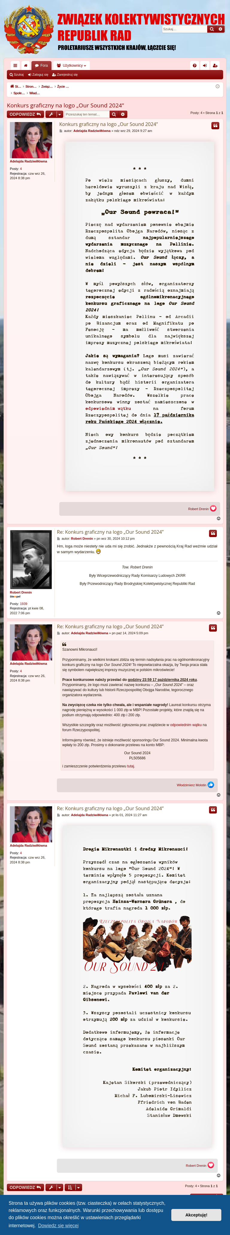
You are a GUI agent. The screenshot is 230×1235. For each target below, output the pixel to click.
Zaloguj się (40, 74)
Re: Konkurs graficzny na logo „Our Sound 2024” (110, 526)
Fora (44, 65)
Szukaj (19, 74)
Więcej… (16, 66)
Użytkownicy (73, 65)
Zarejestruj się (67, 74)
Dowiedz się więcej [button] (58, 1225)
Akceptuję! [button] (196, 1215)
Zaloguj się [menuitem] (206, 66)
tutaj (130, 760)
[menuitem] (194, 65)
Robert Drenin (198, 502)
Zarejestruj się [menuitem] (216, 66)
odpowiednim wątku (108, 402)
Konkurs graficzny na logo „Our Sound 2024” (65, 99)
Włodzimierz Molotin (191, 779)
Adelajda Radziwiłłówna (28, 155)
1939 (23, 597)
